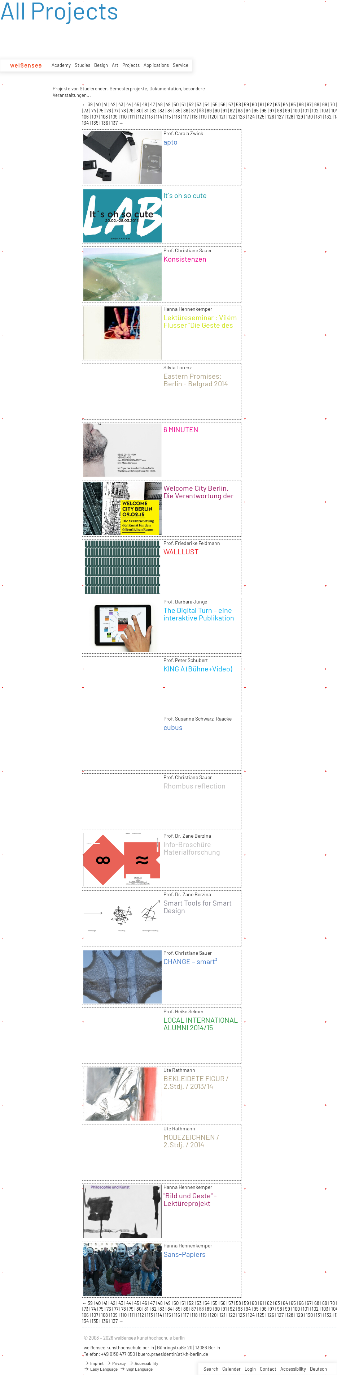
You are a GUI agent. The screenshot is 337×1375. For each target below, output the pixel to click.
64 (286, 104)
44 (129, 104)
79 (132, 110)
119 (204, 117)
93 (241, 110)
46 (145, 104)
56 (223, 104)
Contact (268, 1369)
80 (139, 110)
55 (216, 104)
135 (96, 123)
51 (184, 104)
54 (208, 104)
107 (95, 117)
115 (168, 117)
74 (94, 110)
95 (257, 110)
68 (317, 104)
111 (133, 117)
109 (115, 117)
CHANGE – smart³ (190, 961)
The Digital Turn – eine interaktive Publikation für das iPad (198, 618)
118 (195, 117)
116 (177, 117)
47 (153, 104)
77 (116, 110)
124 (252, 117)
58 (239, 104)
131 (319, 117)
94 (249, 110)
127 (281, 117)
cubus (173, 727)
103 (325, 110)
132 (329, 117)
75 (102, 110)
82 (155, 110)
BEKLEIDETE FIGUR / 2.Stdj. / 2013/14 (196, 1082)
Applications (156, 65)
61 (262, 104)
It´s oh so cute (185, 195)
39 (91, 104)
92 (233, 110)
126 (271, 117)
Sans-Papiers (184, 1254)
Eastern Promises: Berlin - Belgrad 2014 (195, 379)
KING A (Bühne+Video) (197, 668)
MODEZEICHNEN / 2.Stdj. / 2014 (191, 1141)
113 (150, 117)
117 (186, 117)
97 (272, 110)
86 (186, 110)
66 (302, 104)
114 (159, 117)
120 (214, 117)
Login (250, 1369)
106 (86, 117)
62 (270, 104)
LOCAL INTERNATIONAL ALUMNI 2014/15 (200, 1023)
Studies (82, 65)
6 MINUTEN (180, 429)
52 (192, 104)
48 (161, 104)
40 (99, 104)
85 (178, 110)
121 (223, 117)
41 (106, 104)
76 (109, 110)
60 (255, 104)
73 (86, 110)
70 (333, 104)
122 (232, 117)
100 (297, 110)
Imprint (94, 1363)
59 (247, 104)
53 (200, 104)
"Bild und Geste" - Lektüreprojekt (190, 1199)
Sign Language (136, 1368)
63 (278, 104)
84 (170, 110)
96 (265, 110)
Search (210, 1369)
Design (101, 65)
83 (162, 110)
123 (242, 117)
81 (147, 110)
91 (225, 110)
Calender (231, 1369)
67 (309, 104)
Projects (131, 65)
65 (294, 104)
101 (306, 110)
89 (210, 110)
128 (290, 117)
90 (218, 110)
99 (288, 110)
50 (177, 104)
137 (115, 123)
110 (124, 117)
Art (115, 65)
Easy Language (101, 1368)
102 (316, 110)
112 (141, 117)
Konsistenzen (184, 258)
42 (113, 104)
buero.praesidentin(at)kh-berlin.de (173, 1354)
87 (194, 110)
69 (325, 104)
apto (170, 141)
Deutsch (318, 1369)
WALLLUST (180, 551)
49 (169, 104)
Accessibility (293, 1369)
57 (231, 104)
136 (105, 123)
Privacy (116, 1363)
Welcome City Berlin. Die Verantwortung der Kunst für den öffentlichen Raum (198, 499)
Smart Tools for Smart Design (197, 906)
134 (86, 123)
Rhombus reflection (194, 785)
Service (180, 65)
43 (121, 104)
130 (310, 117)
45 (137, 104)
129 (300, 117)
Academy (61, 65)
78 (124, 110)
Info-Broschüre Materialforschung (191, 848)
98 (280, 110)
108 (105, 117)
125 (262, 117)
